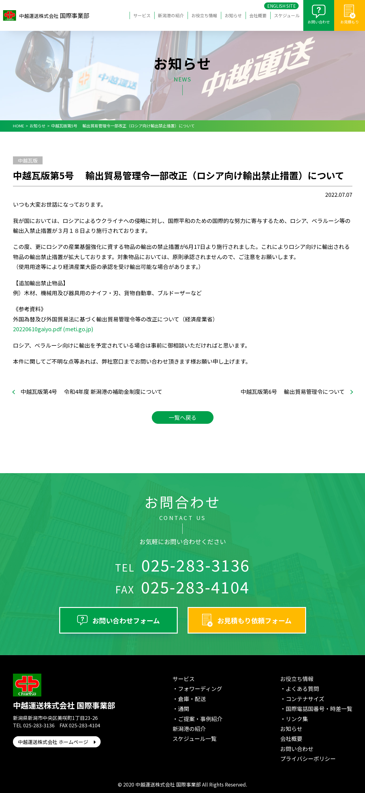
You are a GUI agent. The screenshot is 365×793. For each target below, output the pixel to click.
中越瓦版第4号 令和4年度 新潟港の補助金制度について (91, 391)
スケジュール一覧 (194, 738)
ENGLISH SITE (281, 6)
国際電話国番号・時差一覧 (319, 708)
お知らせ (233, 15)
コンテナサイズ (305, 699)
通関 (183, 708)
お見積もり (349, 21)
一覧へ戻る (183, 417)
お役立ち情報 (204, 15)
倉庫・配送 (192, 699)
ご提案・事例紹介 (200, 719)
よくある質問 (302, 688)
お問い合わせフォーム (126, 620)
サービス (142, 15)
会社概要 (258, 15)
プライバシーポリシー (308, 758)
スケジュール (287, 15)
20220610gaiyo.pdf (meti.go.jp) (53, 329)
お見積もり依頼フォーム (254, 620)
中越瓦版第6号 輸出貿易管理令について (293, 391)
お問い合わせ (319, 21)
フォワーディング (200, 688)
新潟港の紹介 (171, 15)
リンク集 (297, 719)
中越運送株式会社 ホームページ (57, 742)
